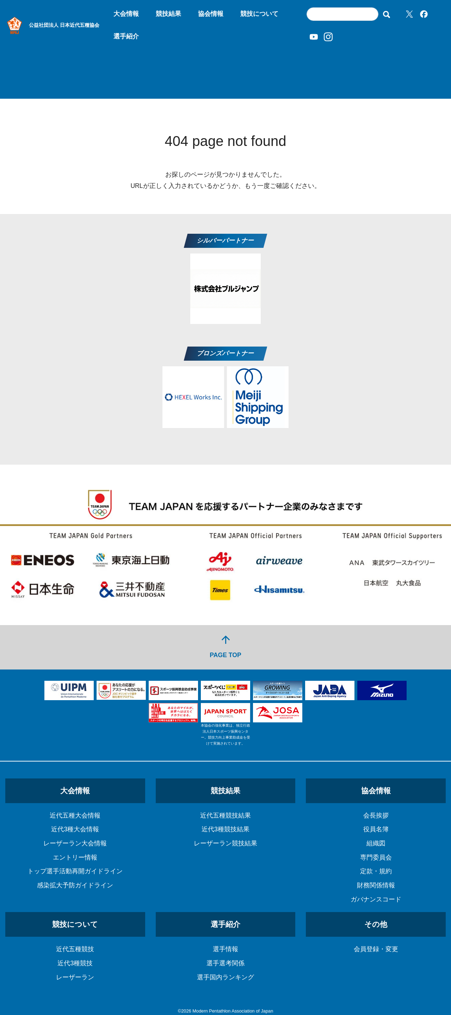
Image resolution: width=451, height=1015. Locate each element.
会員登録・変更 (376, 949)
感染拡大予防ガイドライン (75, 885)
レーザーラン (75, 977)
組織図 (375, 843)
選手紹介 (126, 36)
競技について (259, 13)
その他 (375, 924)
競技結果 (168, 13)
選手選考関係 (225, 963)
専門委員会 (376, 857)
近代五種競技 (75, 949)
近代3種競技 (75, 963)
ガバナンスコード (376, 899)
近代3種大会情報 (75, 829)
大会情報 (126, 13)
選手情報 (225, 949)
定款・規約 (376, 871)
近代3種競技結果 (225, 829)
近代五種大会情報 (75, 815)
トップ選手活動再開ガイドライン (75, 871)
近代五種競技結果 (225, 815)
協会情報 (210, 13)
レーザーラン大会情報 (75, 843)
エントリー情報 (75, 857)
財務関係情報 (376, 885)
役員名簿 (376, 829)
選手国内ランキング (225, 977)
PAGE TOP (225, 646)
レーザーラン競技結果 (225, 843)
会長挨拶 (376, 815)
